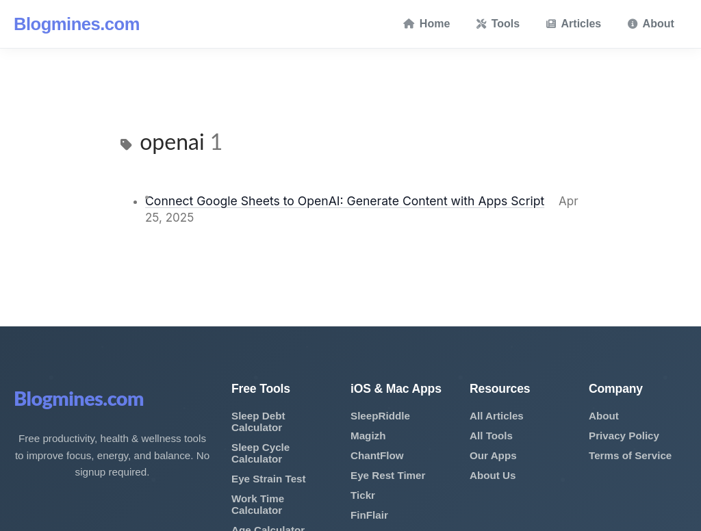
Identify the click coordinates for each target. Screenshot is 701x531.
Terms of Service (630, 455)
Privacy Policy (624, 435)
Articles (574, 23)
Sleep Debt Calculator (258, 421)
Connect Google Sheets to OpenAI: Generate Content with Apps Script (344, 201)
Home (426, 23)
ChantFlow (377, 455)
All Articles (497, 416)
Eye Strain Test (268, 478)
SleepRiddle (380, 416)
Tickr (362, 495)
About (651, 23)
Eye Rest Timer (387, 475)
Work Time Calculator (257, 504)
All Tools (491, 435)
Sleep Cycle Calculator (260, 453)
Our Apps (493, 455)
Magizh (367, 435)
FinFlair (369, 515)
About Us (493, 475)
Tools (498, 23)
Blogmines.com (77, 24)
